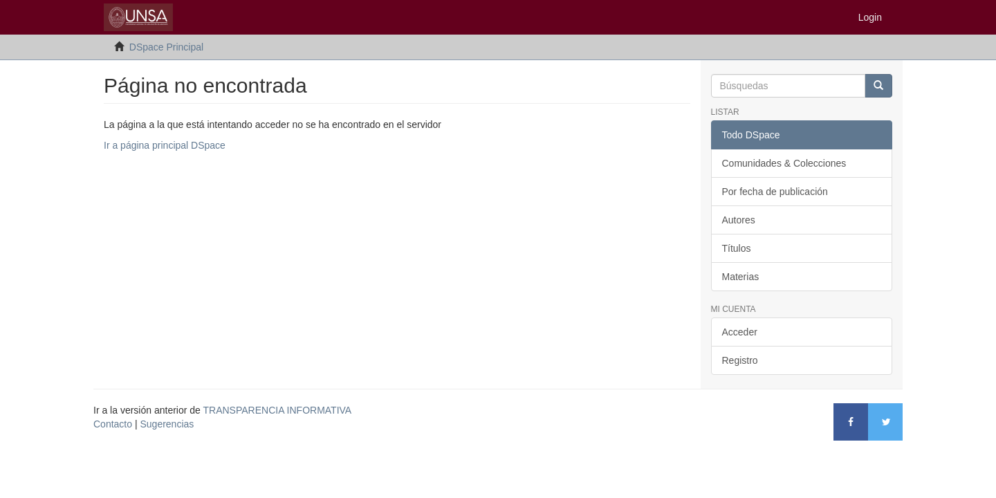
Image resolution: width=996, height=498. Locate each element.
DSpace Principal (166, 47)
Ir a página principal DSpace (164, 145)
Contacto (112, 424)
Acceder (739, 332)
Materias (740, 276)
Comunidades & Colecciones (784, 163)
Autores (738, 219)
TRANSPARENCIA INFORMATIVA (277, 410)
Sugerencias (167, 424)
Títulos (736, 248)
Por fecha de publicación (775, 191)
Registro (740, 360)
